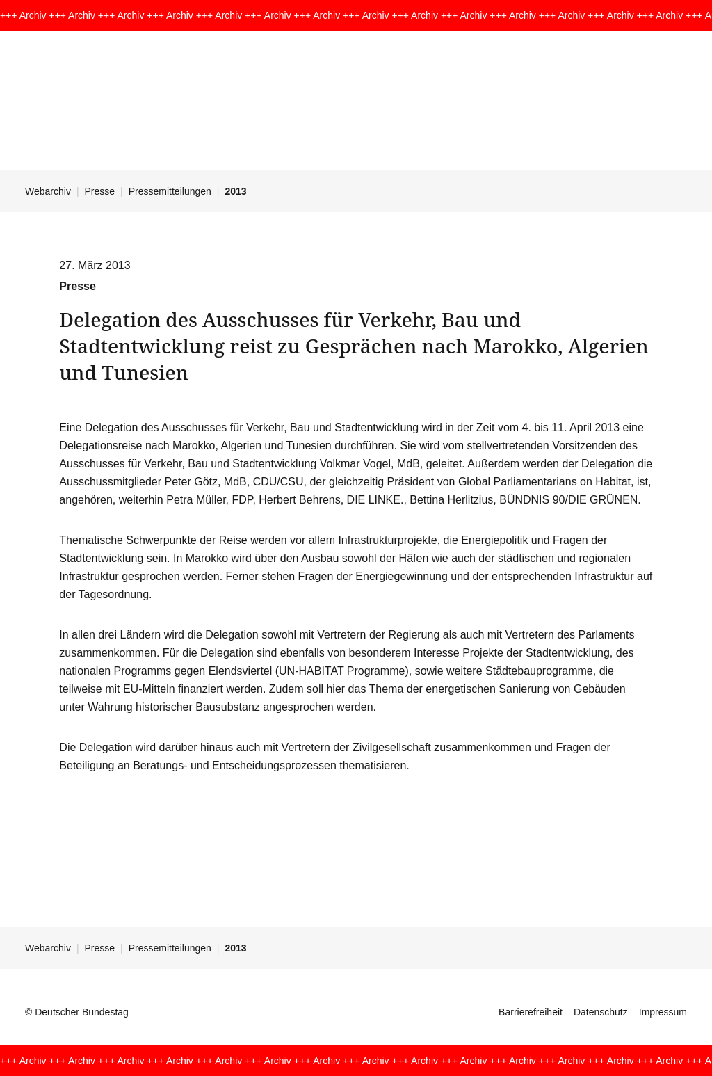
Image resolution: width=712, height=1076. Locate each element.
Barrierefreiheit (531, 1012)
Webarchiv (48, 191)
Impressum (663, 1012)
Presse (100, 191)
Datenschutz (601, 1012)
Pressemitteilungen (170, 191)
